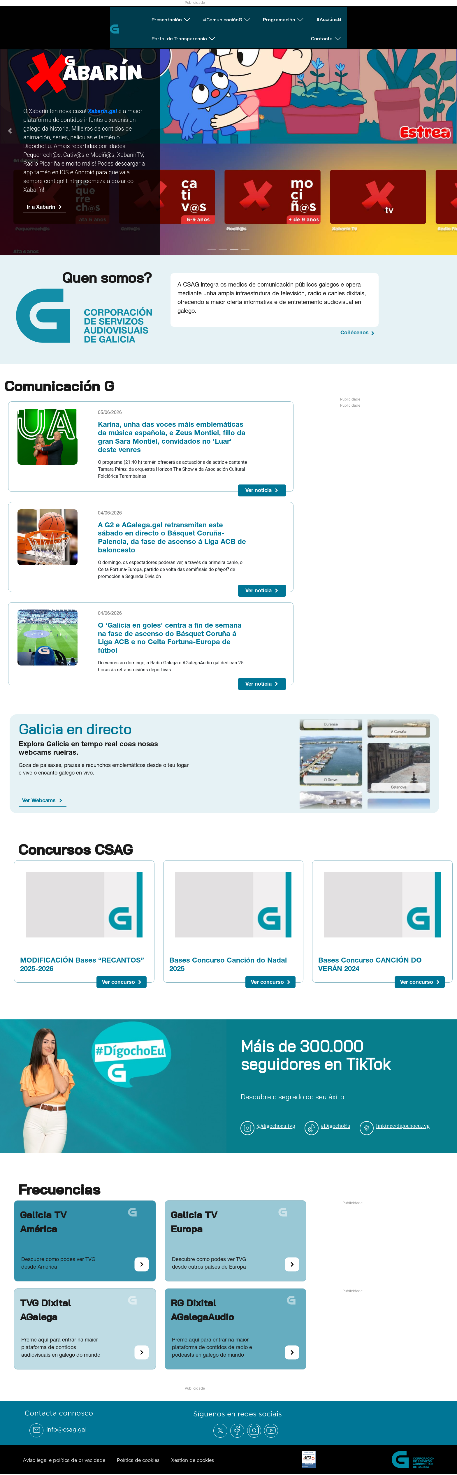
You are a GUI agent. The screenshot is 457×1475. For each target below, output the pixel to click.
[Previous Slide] (10, 131)
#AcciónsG (279, 15)
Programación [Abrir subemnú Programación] (216, 15)
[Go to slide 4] (245, 248)
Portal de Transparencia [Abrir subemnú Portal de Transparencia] (354, 15)
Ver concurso (118, 982)
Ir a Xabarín (41, 206)
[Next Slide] (447, 131)
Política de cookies (138, 1460)
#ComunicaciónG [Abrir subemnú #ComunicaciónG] (142, 15)
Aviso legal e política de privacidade (64, 1460)
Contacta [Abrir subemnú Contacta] (431, 15)
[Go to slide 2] (223, 248)
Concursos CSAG (75, 849)
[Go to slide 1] (212, 248)
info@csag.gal (66, 1429)
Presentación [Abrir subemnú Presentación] (68, 15)
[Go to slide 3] (234, 248)
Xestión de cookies (192, 1460)
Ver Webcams (39, 800)
